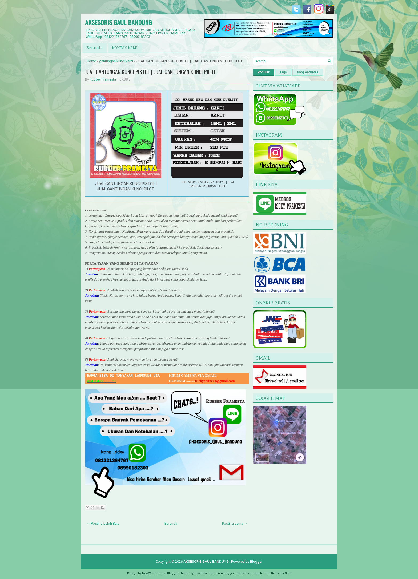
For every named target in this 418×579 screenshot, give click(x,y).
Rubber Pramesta (103, 79)
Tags (283, 72)
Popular (264, 72)
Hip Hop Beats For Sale (275, 573)
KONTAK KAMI (125, 47)
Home (91, 61)
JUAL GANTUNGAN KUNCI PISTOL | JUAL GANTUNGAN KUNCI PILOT (150, 71)
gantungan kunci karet (116, 61)
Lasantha (200, 573)
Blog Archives (307, 72)
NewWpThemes (153, 573)
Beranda (94, 47)
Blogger (256, 562)
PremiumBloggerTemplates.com (232, 573)
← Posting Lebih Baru (103, 523)
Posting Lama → (234, 523)
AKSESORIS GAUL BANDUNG (118, 22)
